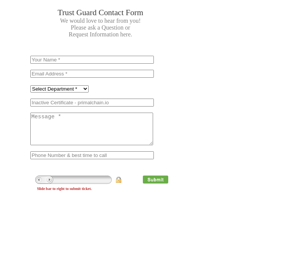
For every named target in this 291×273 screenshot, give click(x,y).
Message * (91, 133)
